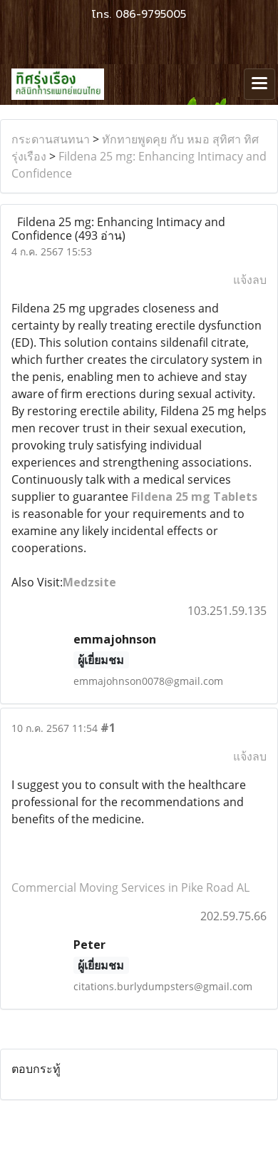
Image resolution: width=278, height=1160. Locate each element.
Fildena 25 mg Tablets (194, 496)
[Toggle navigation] (259, 84)
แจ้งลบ (250, 280)
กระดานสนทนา (50, 139)
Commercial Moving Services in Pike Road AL (130, 887)
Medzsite (89, 582)
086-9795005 (150, 14)
